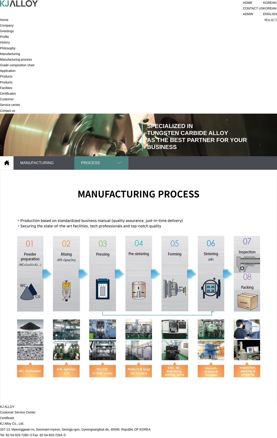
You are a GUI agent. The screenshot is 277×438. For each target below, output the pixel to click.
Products (6, 76)
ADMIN (248, 14)
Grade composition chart (17, 65)
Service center (10, 105)
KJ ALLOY (7, 406)
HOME (247, 3)
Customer (7, 99)
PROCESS (90, 163)
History (5, 42)
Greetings (7, 31)
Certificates (8, 93)
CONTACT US (253, 8)
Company (7, 25)
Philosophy (8, 48)
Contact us (7, 110)
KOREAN (270, 8)
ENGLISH (270, 14)
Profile (4, 37)
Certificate (7, 418)
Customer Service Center (17, 412)
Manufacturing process (16, 59)
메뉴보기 (270, 20)
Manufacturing (10, 54)
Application (8, 71)
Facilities (6, 88)
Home (4, 20)
